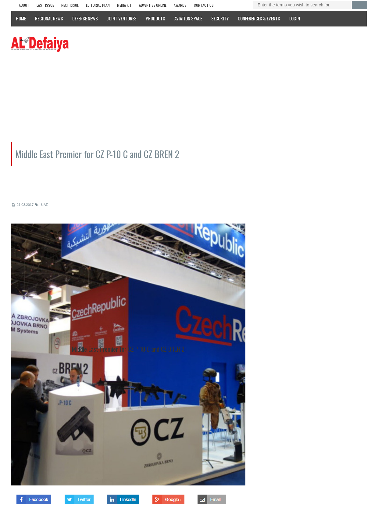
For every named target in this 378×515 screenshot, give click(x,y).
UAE (41, 204)
